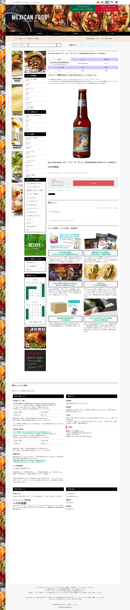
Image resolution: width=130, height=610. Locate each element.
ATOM (79, 599)
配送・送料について (42, 597)
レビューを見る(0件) (102, 208)
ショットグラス (30, 152)
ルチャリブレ (29, 166)
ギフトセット (29, 219)
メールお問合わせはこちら (108, 9)
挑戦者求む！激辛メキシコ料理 (34, 190)
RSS (76, 599)
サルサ (88, 44)
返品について (51, 190)
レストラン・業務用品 (32, 194)
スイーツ (97, 46)
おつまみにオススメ (31, 212)
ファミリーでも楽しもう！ (33, 186)
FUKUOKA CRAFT (31, 226)
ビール (72, 220)
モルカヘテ (29, 147)
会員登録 (74, 33)
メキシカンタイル (31, 157)
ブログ (97, 38)
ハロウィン (83, 44)
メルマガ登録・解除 (106, 38)
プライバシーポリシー (77, 597)
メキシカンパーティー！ (32, 208)
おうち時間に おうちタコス (33, 215)
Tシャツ (28, 170)
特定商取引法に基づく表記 (63, 190)
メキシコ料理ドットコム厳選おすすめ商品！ (26, 38)
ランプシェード (30, 161)
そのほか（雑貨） (31, 175)
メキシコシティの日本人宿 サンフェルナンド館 (61, 599)
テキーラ (109, 46)
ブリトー (107, 44)
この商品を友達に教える (54, 172)
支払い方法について (30, 597)
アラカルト (83, 46)
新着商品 (38, 33)
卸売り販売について (31, 262)
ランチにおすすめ (31, 197)
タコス (101, 44)
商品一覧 (21, 33)
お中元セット (29, 223)
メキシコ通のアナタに (32, 201)
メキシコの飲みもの (64, 220)
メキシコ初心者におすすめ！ (34, 183)
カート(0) (109, 33)
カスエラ (103, 46)
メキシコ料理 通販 (53, 220)
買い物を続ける (84, 172)
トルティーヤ (95, 44)
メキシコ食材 (90, 46)
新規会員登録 (90, 38)
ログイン (92, 33)
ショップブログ (100, 597)
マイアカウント (56, 33)
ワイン (27, 125)
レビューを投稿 (113, 208)
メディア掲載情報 (31, 266)
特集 (27, 230)
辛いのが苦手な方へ (31, 205)
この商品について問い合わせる (70, 172)
